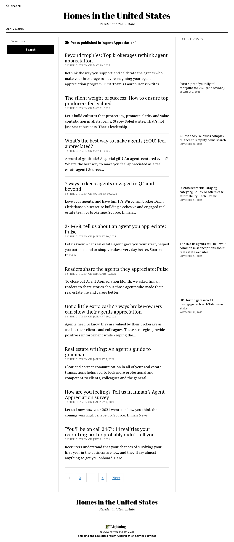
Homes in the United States (117, 15)
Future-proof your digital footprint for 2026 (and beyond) (202, 86)
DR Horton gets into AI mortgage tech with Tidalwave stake (201, 304)
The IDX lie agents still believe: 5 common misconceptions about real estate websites (203, 248)
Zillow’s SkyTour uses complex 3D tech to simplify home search (203, 138)
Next (116, 477)
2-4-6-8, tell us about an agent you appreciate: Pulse (115, 229)
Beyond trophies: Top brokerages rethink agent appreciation (116, 58)
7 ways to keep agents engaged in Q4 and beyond (109, 186)
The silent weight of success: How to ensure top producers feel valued (116, 101)
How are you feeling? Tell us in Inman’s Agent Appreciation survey (115, 394)
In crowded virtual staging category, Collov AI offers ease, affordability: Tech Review (202, 192)
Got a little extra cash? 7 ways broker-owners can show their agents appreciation (113, 309)
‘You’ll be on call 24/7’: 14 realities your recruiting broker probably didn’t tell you (110, 432)
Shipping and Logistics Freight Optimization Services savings (117, 535)
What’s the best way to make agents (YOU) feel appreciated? (115, 143)
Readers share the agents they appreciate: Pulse (117, 269)
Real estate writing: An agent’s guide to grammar (108, 352)
